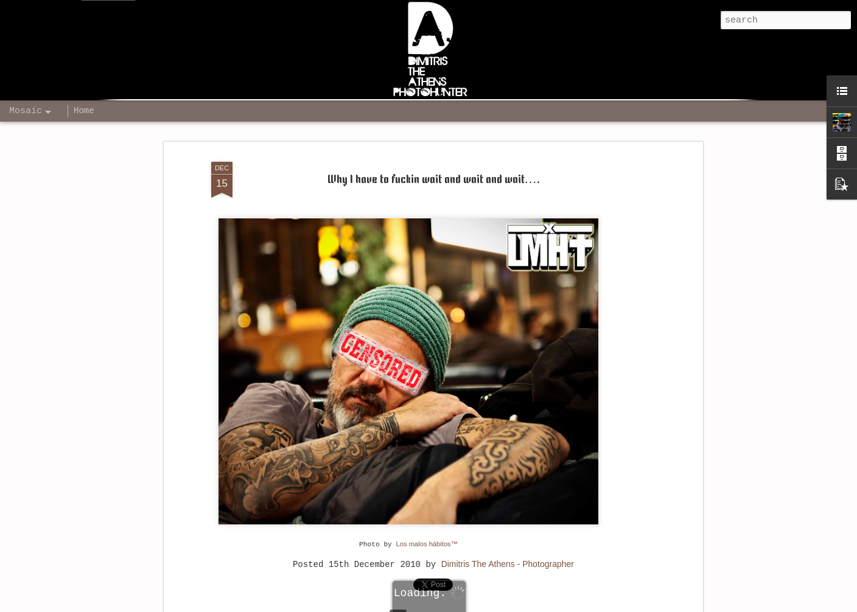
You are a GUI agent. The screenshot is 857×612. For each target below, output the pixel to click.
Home (84, 111)
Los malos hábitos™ (427, 544)
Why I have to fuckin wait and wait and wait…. (433, 180)
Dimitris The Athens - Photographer (507, 564)
